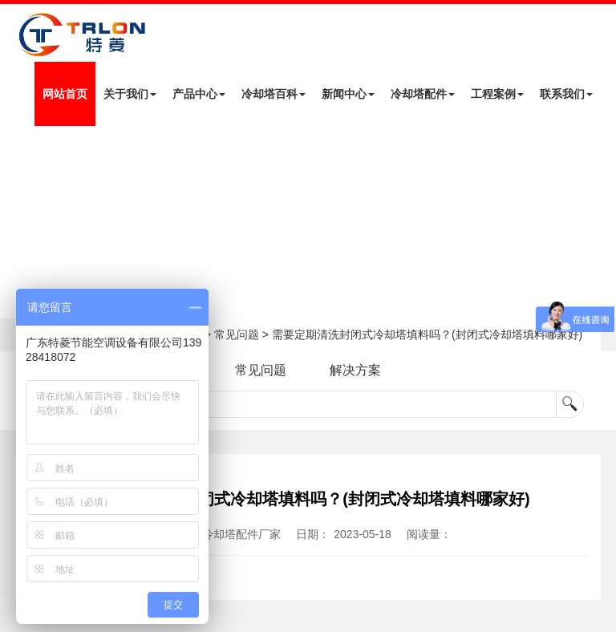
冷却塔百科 (273, 93)
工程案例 (497, 93)
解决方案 (355, 370)
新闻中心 (348, 93)
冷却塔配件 (423, 93)
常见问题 (236, 334)
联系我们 (566, 93)
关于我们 (129, 93)
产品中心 (198, 93)
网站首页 (65, 93)
